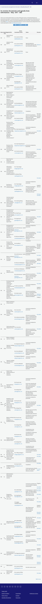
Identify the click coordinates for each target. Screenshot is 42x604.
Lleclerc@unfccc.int (18, 311)
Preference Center (34, 593)
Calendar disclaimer (6, 597)
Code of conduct (5, 593)
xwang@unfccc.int (18, 202)
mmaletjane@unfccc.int (19, 238)
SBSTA (20, 24)
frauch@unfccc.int (18, 496)
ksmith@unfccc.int (18, 465)
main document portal (16, 22)
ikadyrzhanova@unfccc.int (20, 131)
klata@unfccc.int (18, 384)
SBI (15, 24)
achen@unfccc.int (18, 391)
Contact (17, 595)
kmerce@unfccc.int (18, 245)
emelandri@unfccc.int (19, 353)
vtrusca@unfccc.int (18, 214)
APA (25, 24)
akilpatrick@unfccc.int (19, 345)
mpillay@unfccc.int (18, 176)
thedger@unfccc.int (18, 168)
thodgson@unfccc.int (19, 454)
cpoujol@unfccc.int (18, 505)
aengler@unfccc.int (18, 536)
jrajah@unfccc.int (18, 491)
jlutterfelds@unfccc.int (19, 319)
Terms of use (5, 595)
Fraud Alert (18, 593)
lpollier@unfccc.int (18, 45)
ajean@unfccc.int (18, 82)
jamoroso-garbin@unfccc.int (18, 230)
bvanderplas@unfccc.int (19, 287)
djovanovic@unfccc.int (19, 555)
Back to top (38, 579)
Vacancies (18, 597)
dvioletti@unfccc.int (18, 543)
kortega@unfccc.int (18, 76)
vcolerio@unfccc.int (18, 65)
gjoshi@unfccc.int (18, 220)
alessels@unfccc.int (18, 295)
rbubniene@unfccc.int (19, 105)
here (7, 21)
